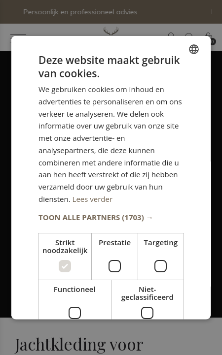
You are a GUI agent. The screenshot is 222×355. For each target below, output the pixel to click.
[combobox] (194, 49)
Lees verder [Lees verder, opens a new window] (92, 198)
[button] (111, 216)
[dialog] (111, 177)
